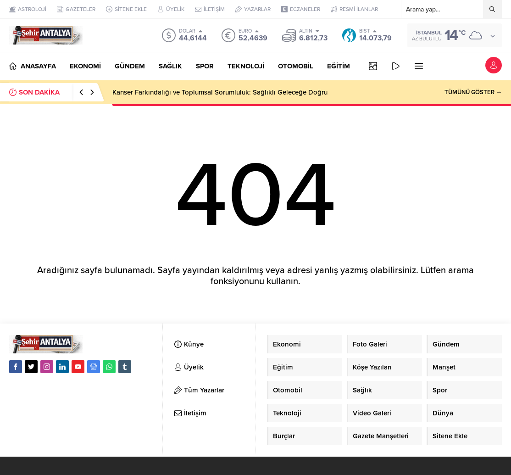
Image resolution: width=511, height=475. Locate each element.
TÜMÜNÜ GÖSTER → (473, 92)
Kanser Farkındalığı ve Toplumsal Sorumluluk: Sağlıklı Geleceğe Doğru (220, 92)
